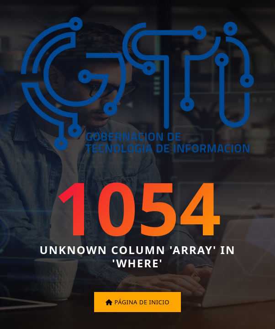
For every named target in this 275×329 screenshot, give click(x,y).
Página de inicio (137, 302)
